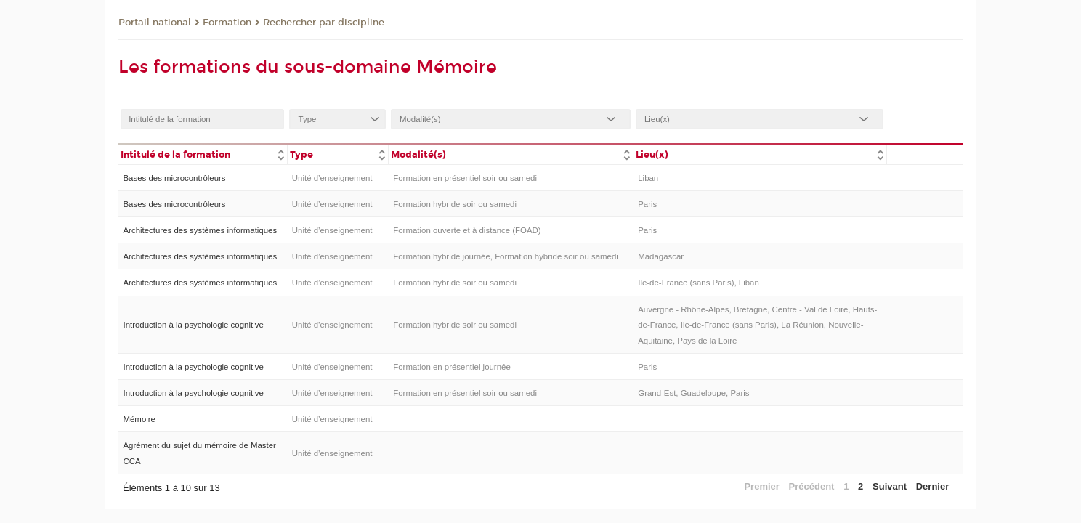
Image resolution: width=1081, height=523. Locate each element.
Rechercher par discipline (323, 22)
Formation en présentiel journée (452, 366)
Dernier (933, 486)
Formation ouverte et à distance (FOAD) (466, 230)
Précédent (812, 486)
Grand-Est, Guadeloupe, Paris (693, 393)
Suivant (890, 486)
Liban (648, 178)
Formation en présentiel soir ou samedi (465, 178)
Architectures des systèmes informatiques (200, 230)
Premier (761, 486)
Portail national (154, 22)
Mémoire (139, 419)
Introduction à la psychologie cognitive (193, 324)
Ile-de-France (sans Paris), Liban (698, 282)
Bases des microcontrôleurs (174, 178)
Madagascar (661, 256)
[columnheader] (202, 153)
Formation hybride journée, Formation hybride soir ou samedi (505, 256)
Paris (647, 204)
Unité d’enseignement (332, 178)
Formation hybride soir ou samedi (455, 204)
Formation (227, 22)
